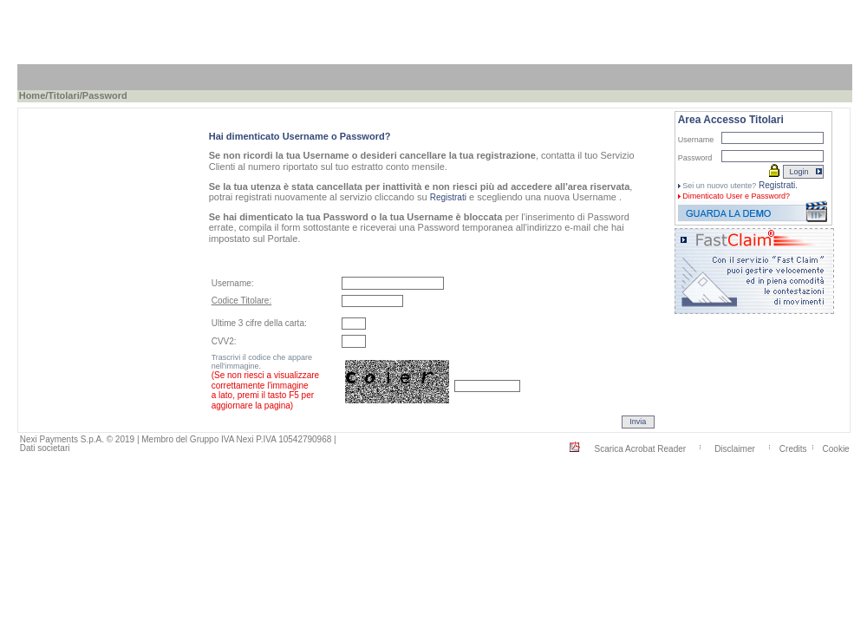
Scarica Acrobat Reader (640, 448)
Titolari (63, 95)
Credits (793, 448)
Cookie (836, 448)
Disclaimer (734, 448)
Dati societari (45, 448)
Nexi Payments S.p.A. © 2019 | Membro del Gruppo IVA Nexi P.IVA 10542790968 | (178, 439)
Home (32, 95)
